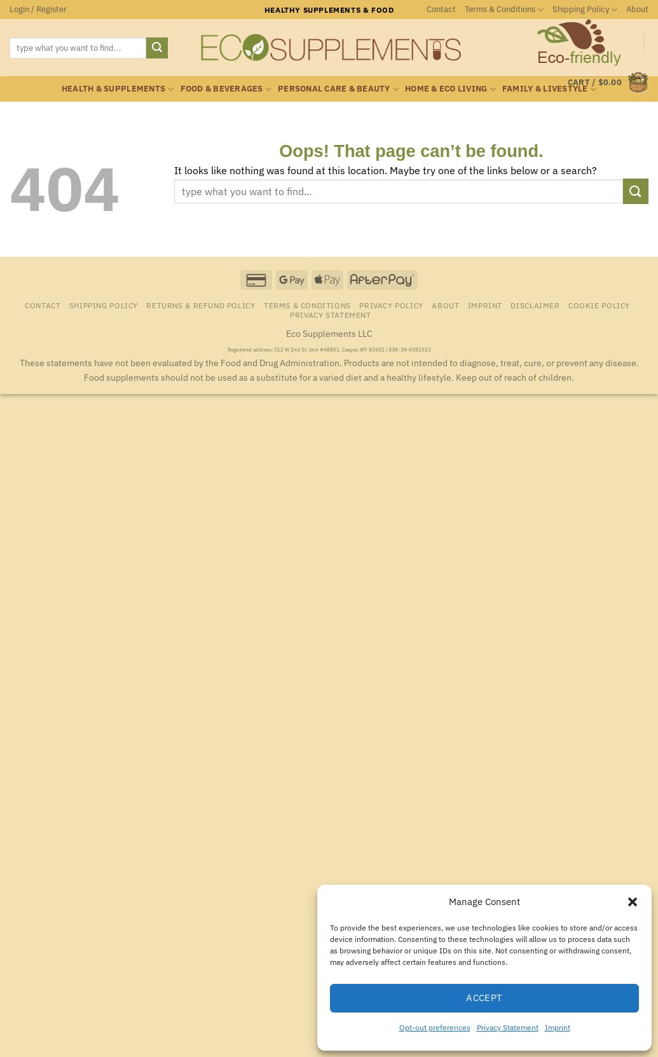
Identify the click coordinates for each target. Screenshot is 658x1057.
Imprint (557, 1027)
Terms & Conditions (504, 10)
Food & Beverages (226, 89)
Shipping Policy (584, 10)
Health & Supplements (118, 89)
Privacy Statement (507, 1027)
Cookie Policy (599, 305)
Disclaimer (535, 305)
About (637, 9)
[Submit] (157, 48)
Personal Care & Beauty (338, 89)
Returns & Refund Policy (200, 305)
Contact (441, 9)
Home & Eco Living (450, 89)
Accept (484, 998)
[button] (632, 902)
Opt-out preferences (434, 1027)
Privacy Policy (391, 305)
